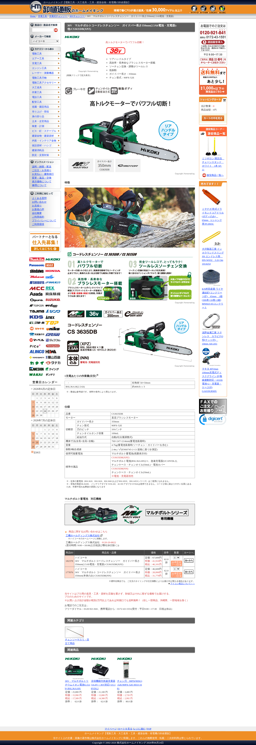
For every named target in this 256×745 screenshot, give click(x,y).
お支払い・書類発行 (43, 174)
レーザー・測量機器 (43, 73)
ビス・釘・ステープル (44, 131)
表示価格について (41, 181)
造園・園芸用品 (40, 106)
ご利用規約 (38, 216)
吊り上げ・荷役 (40, 111)
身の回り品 (38, 116)
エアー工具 (38, 58)
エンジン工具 (39, 68)
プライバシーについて (44, 220)
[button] (213, 420)
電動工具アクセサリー (44, 82)
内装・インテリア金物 (44, 140)
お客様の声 (38, 209)
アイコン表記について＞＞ (182, 583)
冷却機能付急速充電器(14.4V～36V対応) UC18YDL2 (103, 685)
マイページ (111, 728)
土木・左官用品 (40, 121)
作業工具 (37, 92)
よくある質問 (39, 198)
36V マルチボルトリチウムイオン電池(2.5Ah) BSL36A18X (77, 685)
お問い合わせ (39, 202)
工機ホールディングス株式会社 (83, 535)
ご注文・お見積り (41, 170)
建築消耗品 (38, 150)
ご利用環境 (38, 224)
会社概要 (37, 213)
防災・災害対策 (40, 155)
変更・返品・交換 (41, 177)
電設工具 (37, 97)
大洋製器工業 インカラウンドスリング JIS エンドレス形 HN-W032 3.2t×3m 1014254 (213, 256)
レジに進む (139, 728)
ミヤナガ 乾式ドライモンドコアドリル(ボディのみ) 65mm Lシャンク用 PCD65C (213, 216)
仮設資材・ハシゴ (41, 145)
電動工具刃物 (39, 77)
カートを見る (125, 728)
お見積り (37, 205)
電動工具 (37, 53)
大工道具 (37, 87)
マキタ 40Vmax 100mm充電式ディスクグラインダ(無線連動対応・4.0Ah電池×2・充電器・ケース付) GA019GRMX (212, 379)
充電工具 (37, 63)
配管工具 (37, 102)
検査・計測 (38, 126)
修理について (39, 185)
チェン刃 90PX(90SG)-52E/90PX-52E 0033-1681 (129, 685)
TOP (149, 728)
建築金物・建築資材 (43, 135)
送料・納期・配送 (41, 166)
